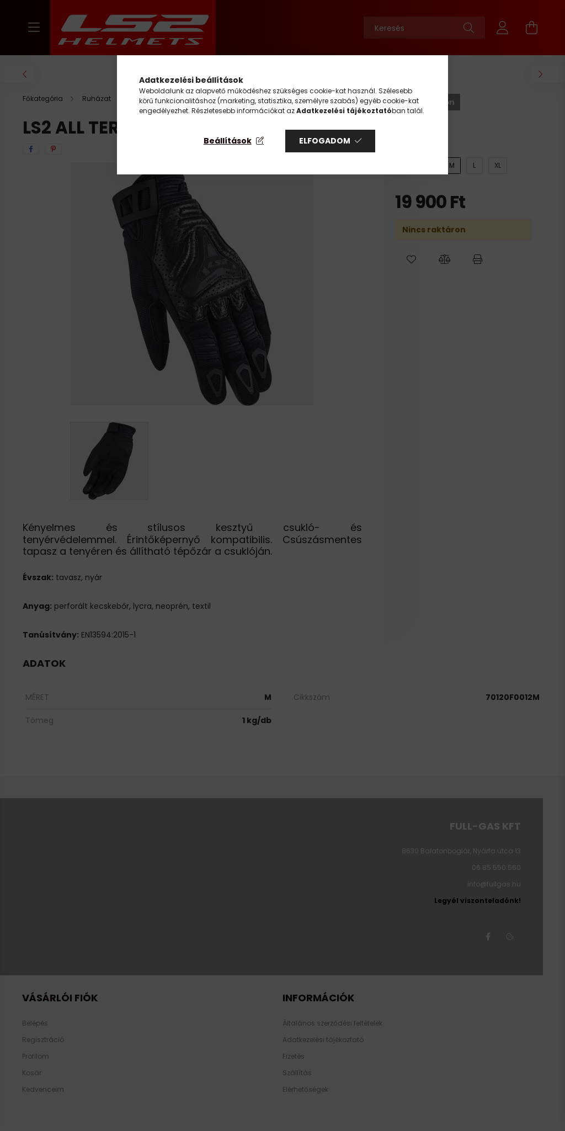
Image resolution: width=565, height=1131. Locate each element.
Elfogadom (324, 140)
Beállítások (228, 140)
